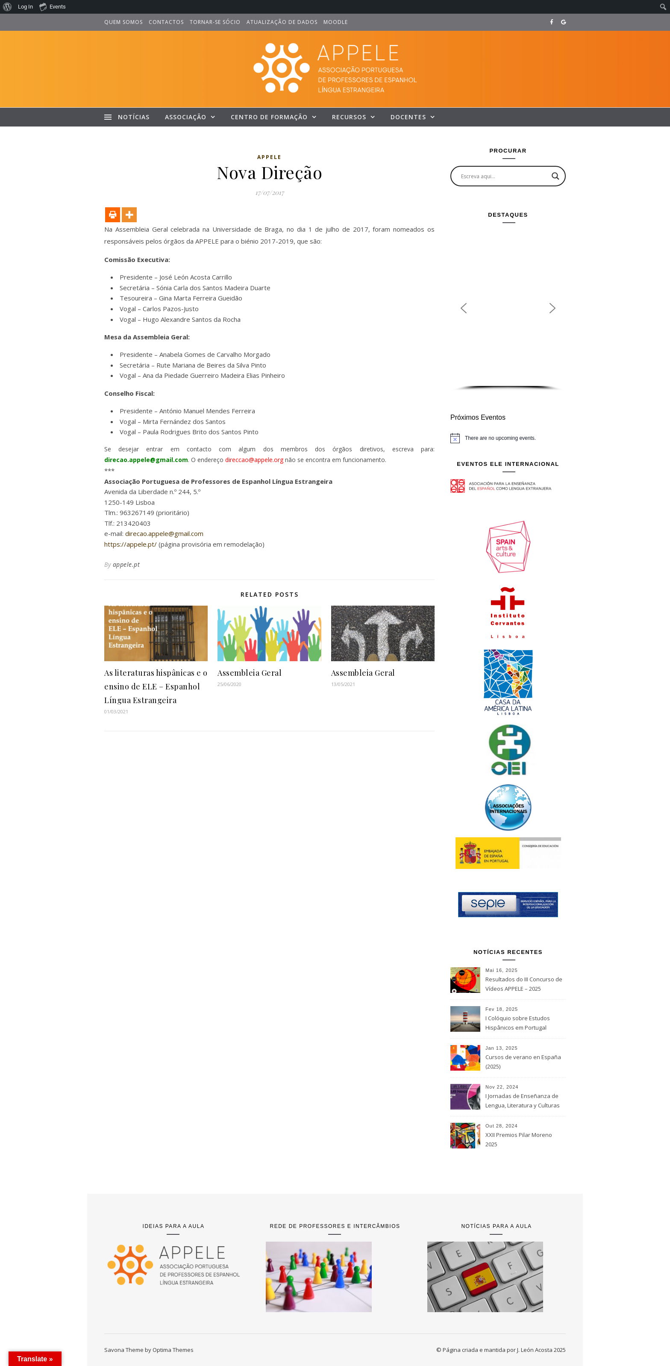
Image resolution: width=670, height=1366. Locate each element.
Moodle (335, 22)
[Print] (112, 214)
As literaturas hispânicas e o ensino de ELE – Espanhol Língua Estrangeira (156, 686)
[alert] (508, 438)
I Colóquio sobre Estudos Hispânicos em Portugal (517, 1022)
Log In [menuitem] (25, 6)
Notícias (134, 117)
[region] (508, 310)
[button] (463, 308)
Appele (269, 157)
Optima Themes (173, 1350)
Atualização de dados (282, 22)
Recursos (349, 117)
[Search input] (504, 176)
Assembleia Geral (249, 673)
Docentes (408, 117)
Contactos (166, 22)
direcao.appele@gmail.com (164, 533)
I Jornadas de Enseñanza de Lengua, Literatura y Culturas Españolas (522, 1101)
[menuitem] (7, 7)
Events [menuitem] (52, 6)
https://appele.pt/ (130, 544)
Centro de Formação (269, 117)
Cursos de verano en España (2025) (523, 1061)
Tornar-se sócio (215, 22)
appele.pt (126, 564)
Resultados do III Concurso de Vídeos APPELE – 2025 (523, 983)
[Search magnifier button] (555, 176)
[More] (129, 214)
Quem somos (123, 22)
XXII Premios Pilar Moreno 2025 (518, 1139)
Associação (185, 117)
